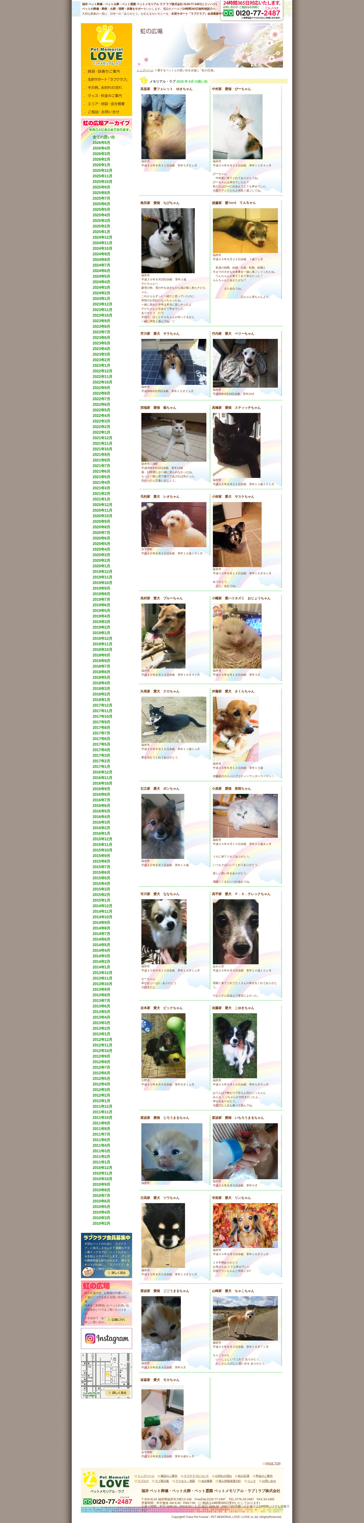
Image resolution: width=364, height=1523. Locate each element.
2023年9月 (101, 321)
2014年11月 (102, 911)
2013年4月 (101, 1017)
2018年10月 (102, 650)
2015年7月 (101, 867)
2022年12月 (102, 371)
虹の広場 (243, 1476)
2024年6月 (101, 271)
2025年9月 (101, 187)
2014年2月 (101, 962)
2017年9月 (101, 722)
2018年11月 (102, 644)
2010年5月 (101, 1207)
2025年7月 (101, 198)
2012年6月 (101, 1073)
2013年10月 (102, 984)
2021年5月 (101, 477)
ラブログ (143, 1481)
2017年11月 (102, 711)
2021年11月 (102, 443)
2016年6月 (101, 806)
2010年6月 (101, 1201)
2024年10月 (102, 248)
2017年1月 (101, 767)
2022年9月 (101, 388)
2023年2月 (101, 360)
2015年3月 (101, 889)
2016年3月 (101, 822)
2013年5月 (101, 1012)
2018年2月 (101, 694)
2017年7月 (101, 733)
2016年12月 (102, 772)
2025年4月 (101, 215)
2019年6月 (101, 605)
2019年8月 (101, 594)
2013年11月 (102, 978)
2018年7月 (101, 666)
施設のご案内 (169, 1476)
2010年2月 (101, 1223)
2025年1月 (101, 232)
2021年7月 (101, 466)
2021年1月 (101, 499)
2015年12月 (102, 839)
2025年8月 (101, 193)
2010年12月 (102, 1168)
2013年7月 (101, 1001)
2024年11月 (102, 243)
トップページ (145, 70)
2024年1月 (101, 299)
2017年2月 (101, 761)
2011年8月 (101, 1129)
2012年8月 (101, 1062)
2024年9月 (101, 254)
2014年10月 (102, 917)
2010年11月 (102, 1173)
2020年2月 (101, 560)
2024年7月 (101, 265)
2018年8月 (101, 661)
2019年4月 (101, 616)
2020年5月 (101, 544)
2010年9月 (101, 1184)
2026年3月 (101, 154)
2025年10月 (102, 182)
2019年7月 (101, 599)
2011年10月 (102, 1118)
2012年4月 (101, 1084)
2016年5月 (101, 811)
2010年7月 (101, 1196)
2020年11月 (102, 510)
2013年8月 (101, 995)
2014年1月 (101, 967)
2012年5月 (101, 1079)
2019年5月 (101, 611)
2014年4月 (101, 950)
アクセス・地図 (185, 1481)
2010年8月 (101, 1190)
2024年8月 (101, 260)
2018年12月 (102, 638)
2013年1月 (101, 1034)
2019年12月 (102, 572)
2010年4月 (101, 1212)
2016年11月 (102, 778)
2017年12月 (102, 705)
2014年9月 (101, 923)
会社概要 (206, 1481)
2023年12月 (102, 304)
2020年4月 (101, 549)
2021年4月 (101, 482)
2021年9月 (101, 455)
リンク (251, 1481)
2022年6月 (101, 404)
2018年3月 (101, 689)
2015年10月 (102, 850)
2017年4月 (101, 750)
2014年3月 (101, 956)
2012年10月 (102, 1051)
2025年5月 (101, 209)
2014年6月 (101, 939)
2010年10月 (102, 1179)
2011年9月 (101, 1123)
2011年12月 (102, 1106)
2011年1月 (101, 1162)
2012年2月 (101, 1095)
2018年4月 (101, 683)
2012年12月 (102, 1040)
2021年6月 (101, 471)
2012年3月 (101, 1090)
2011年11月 (102, 1112)
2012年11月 (102, 1045)
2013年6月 (101, 1006)
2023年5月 (101, 343)
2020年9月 (101, 521)
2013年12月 (102, 973)
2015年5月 (101, 878)
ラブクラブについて (196, 1476)
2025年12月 (102, 170)
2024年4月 (101, 282)
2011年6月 (101, 1140)
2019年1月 (101, 633)
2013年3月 (101, 1023)
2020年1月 (101, 566)
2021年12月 (102, 438)
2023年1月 (101, 365)
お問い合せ (269, 1481)
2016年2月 (101, 828)
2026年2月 (101, 159)
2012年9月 (101, 1056)
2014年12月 (102, 906)
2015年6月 (101, 872)
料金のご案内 (264, 1476)
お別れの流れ (223, 1476)
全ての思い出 (104, 137)
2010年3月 (101, 1218)
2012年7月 (101, 1067)
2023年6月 (101, 338)
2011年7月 (101, 1134)
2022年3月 (101, 421)
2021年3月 (101, 488)
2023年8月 (101, 326)
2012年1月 (101, 1101)
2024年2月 (101, 293)
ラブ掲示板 (162, 1481)
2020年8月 (101, 527)
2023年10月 (102, 315)
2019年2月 (101, 627)
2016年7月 (101, 800)
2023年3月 (101, 354)
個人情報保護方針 (230, 1481)
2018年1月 (101, 700)
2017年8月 (101, 728)
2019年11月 (102, 577)
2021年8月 (101, 460)
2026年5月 (101, 143)
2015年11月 (102, 845)
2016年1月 (101, 833)
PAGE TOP (273, 1463)
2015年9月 (101, 856)
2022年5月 (101, 410)
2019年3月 (101, 622)
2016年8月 (101, 794)
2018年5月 (101, 677)
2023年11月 (102, 310)
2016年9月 (101, 789)
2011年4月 (101, 1145)
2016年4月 (101, 817)
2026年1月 (101, 165)
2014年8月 (101, 928)
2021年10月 (102, 449)
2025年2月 (101, 226)
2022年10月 (102, 382)
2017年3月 (101, 755)
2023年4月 (101, 349)
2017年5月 (101, 744)
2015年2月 (101, 895)
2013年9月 (101, 989)
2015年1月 (101, 900)
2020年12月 (102, 505)
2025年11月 (102, 176)
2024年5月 (101, 276)
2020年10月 (102, 516)
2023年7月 (101, 332)
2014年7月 (101, 934)
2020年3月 (101, 555)
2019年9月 (101, 588)
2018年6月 (101, 672)
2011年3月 (101, 1151)
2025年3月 (101, 221)
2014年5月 (101, 945)
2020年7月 (101, 533)
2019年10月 (102, 583)
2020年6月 (101, 538)
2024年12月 (102, 237)
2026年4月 (101, 148)
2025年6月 (101, 204)
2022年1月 (101, 432)
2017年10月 (102, 716)
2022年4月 (101, 416)
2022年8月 (101, 393)
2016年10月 (102, 783)
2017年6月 (101, 739)
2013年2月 (101, 1028)
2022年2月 (101, 427)
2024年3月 (101, 287)
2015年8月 (101, 861)
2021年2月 (101, 494)
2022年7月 (101, 399)
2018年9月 (101, 655)
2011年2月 (101, 1157)
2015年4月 (101, 884)
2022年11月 (102, 377)
